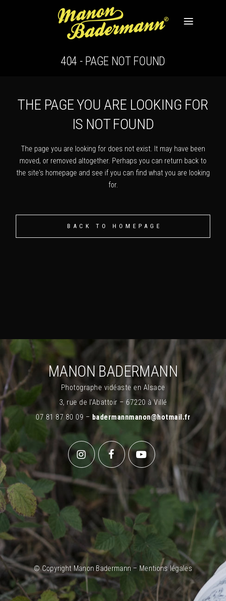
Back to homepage (114, 226)
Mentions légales (165, 568)
